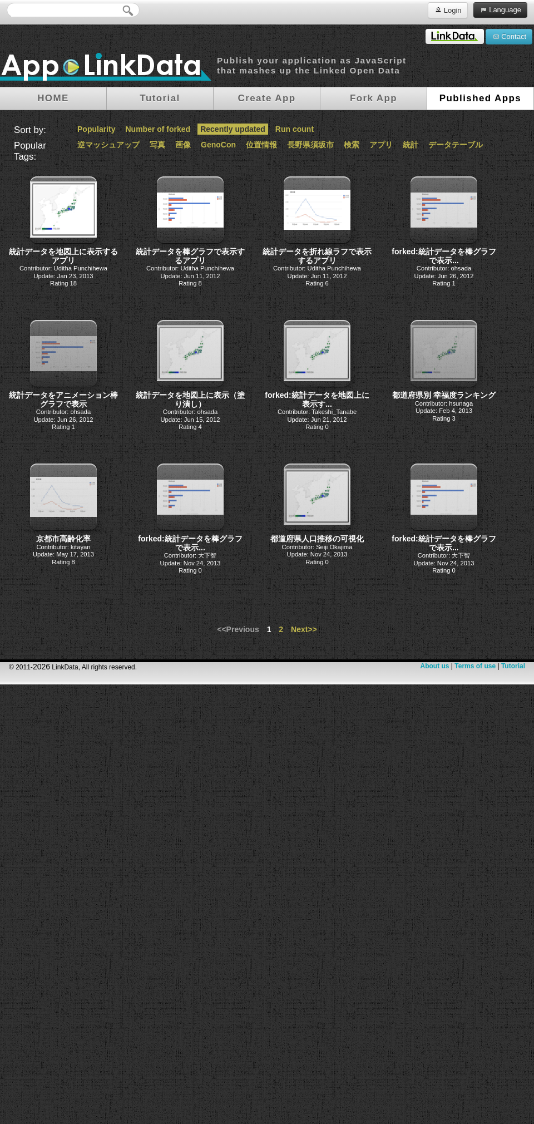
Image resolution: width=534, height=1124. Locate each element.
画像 (183, 144)
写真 (157, 144)
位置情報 (261, 144)
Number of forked (157, 129)
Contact (509, 36)
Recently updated (232, 129)
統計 (410, 144)
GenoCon (218, 144)
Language (500, 9)
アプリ (381, 144)
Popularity (96, 129)
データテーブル (455, 144)
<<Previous (238, 629)
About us (434, 666)
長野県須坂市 (310, 144)
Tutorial (513, 666)
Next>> (304, 629)
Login (447, 9)
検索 (351, 144)
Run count (294, 129)
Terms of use (475, 666)
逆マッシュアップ (108, 144)
